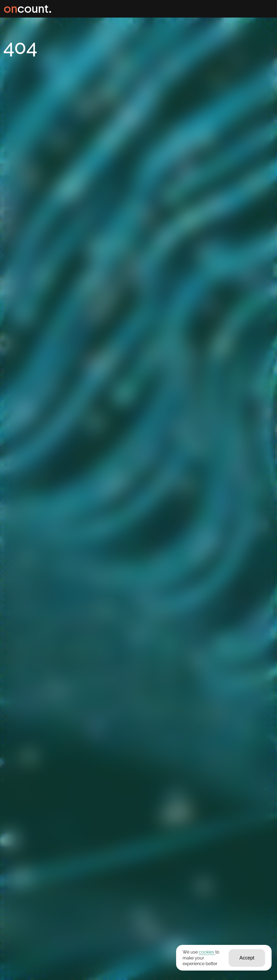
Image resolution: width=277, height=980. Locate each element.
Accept (246, 958)
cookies (207, 952)
